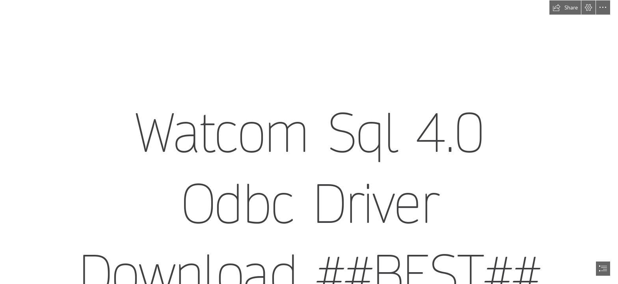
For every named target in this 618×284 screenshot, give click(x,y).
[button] (565, 7)
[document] (309, 142)
